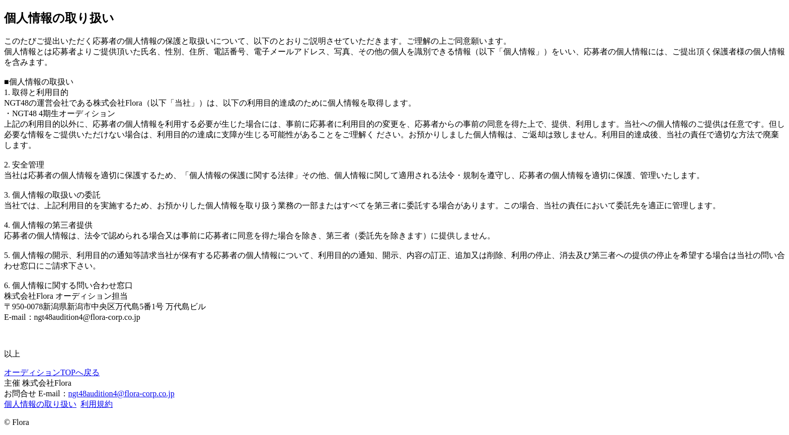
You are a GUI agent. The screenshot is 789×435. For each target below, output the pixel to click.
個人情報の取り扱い (40, 404)
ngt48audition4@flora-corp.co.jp (121, 393)
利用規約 (97, 404)
